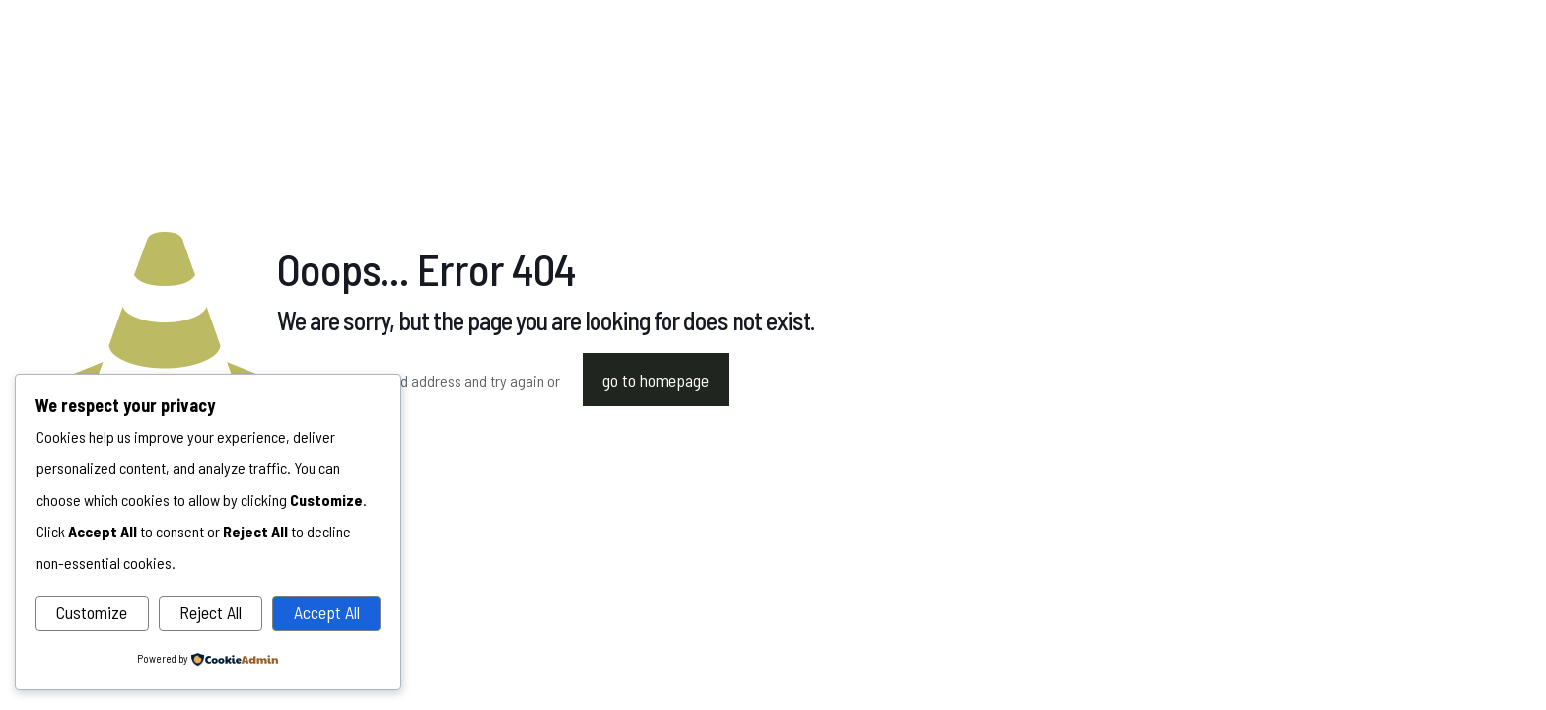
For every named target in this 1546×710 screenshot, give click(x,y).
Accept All (327, 612)
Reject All (210, 612)
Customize (91, 612)
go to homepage (655, 379)
